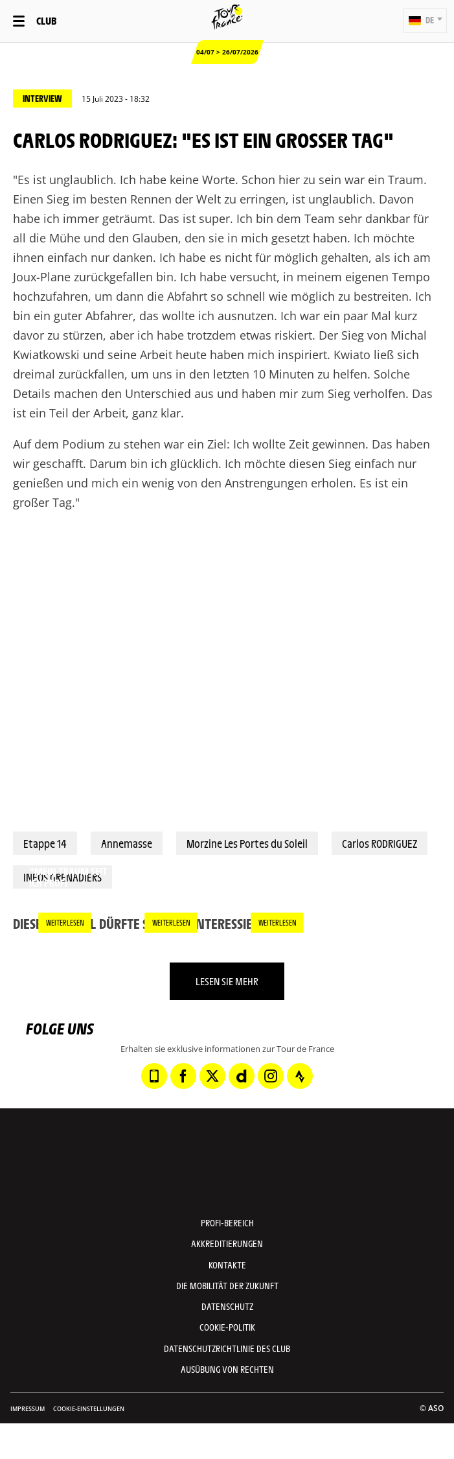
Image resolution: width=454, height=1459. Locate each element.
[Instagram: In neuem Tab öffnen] (271, 1076)
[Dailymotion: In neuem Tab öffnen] (242, 1076)
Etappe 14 (45, 843)
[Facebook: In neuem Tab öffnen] (183, 1076)
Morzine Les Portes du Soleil (247, 843)
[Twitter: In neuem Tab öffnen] (212, 1076)
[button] (425, 20)
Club (46, 20)
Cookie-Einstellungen (88, 1409)
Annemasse (126, 843)
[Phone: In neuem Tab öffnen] (154, 1076)
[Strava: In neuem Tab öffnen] (300, 1076)
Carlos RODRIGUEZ (379, 843)
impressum (27, 1409)
